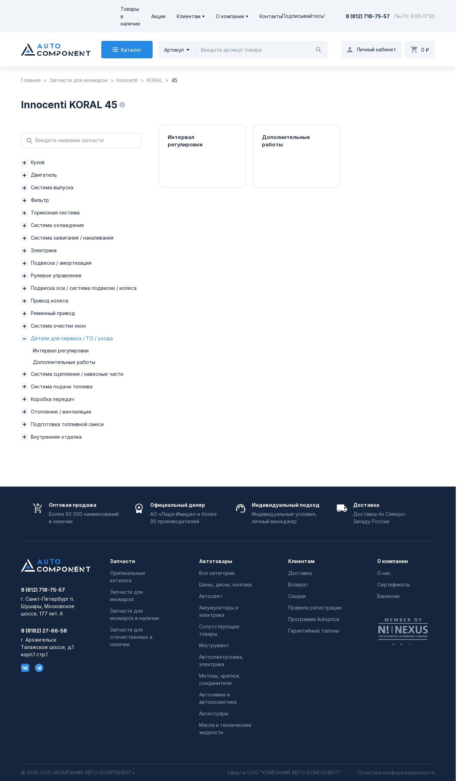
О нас (384, 573)
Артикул (174, 50)
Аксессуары (213, 713)
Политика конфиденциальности (396, 772)
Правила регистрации (315, 608)
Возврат (298, 584)
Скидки (297, 596)
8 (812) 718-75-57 (368, 16)
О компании (230, 16)
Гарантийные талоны (313, 631)
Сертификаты (393, 584)
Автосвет (210, 596)
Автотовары (215, 561)
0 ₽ (425, 50)
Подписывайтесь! (303, 16)
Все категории (217, 573)
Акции (158, 16)
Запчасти (122, 561)
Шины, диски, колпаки (225, 584)
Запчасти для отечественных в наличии (131, 637)
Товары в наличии (130, 16)
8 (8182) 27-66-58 (44, 630)
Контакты (271, 16)
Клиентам (188, 16)
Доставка (300, 573)
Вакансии (388, 596)
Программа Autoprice (313, 619)
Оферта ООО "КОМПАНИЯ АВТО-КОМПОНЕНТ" (284, 772)
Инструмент (214, 645)
